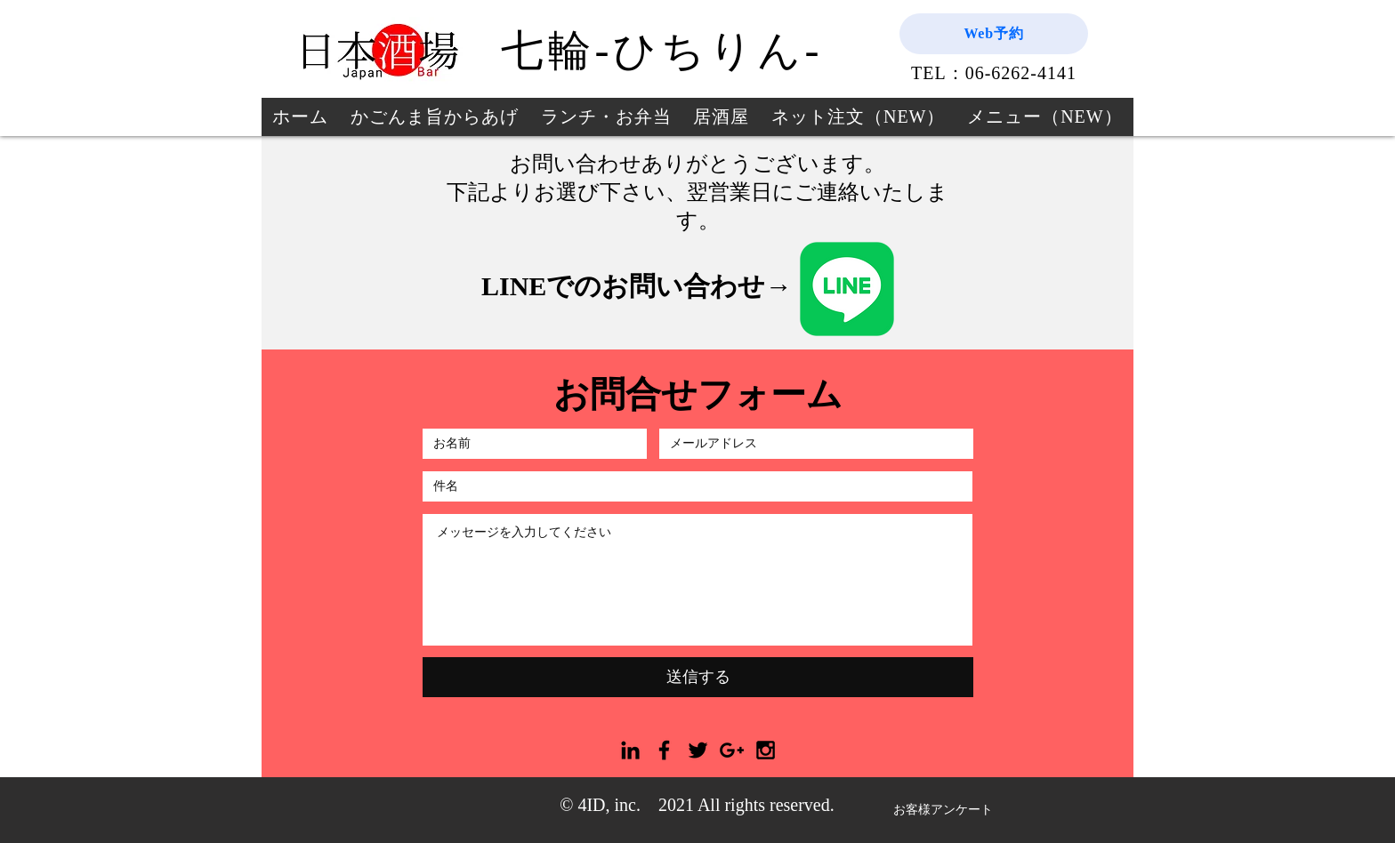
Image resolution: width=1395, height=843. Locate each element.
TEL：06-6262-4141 (993, 73)
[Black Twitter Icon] (698, 750)
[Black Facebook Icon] (664, 750)
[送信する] (698, 677)
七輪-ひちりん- (662, 50)
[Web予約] (993, 33)
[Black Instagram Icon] (765, 750)
